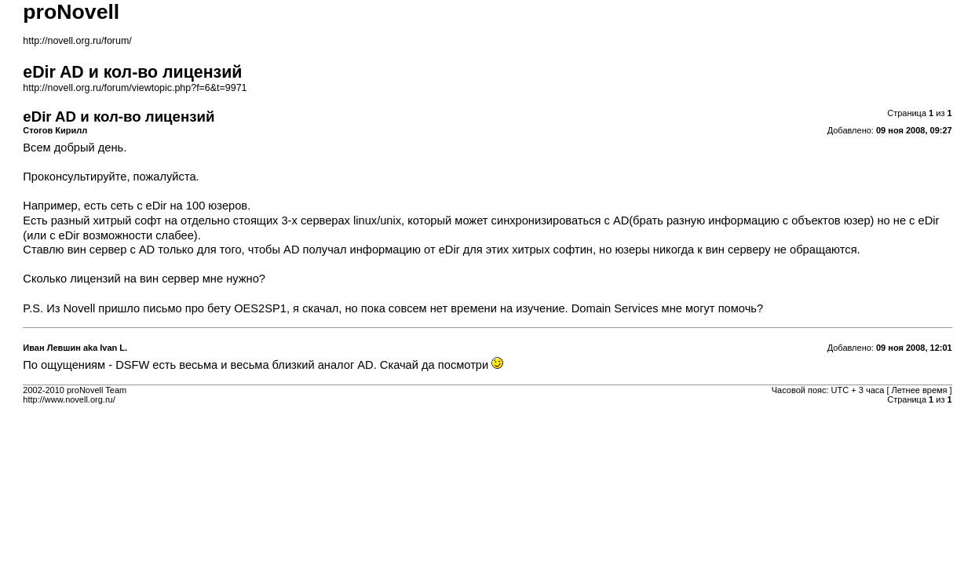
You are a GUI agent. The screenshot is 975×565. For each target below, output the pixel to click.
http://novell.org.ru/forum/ (77, 40)
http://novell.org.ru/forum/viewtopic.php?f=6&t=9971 (134, 87)
